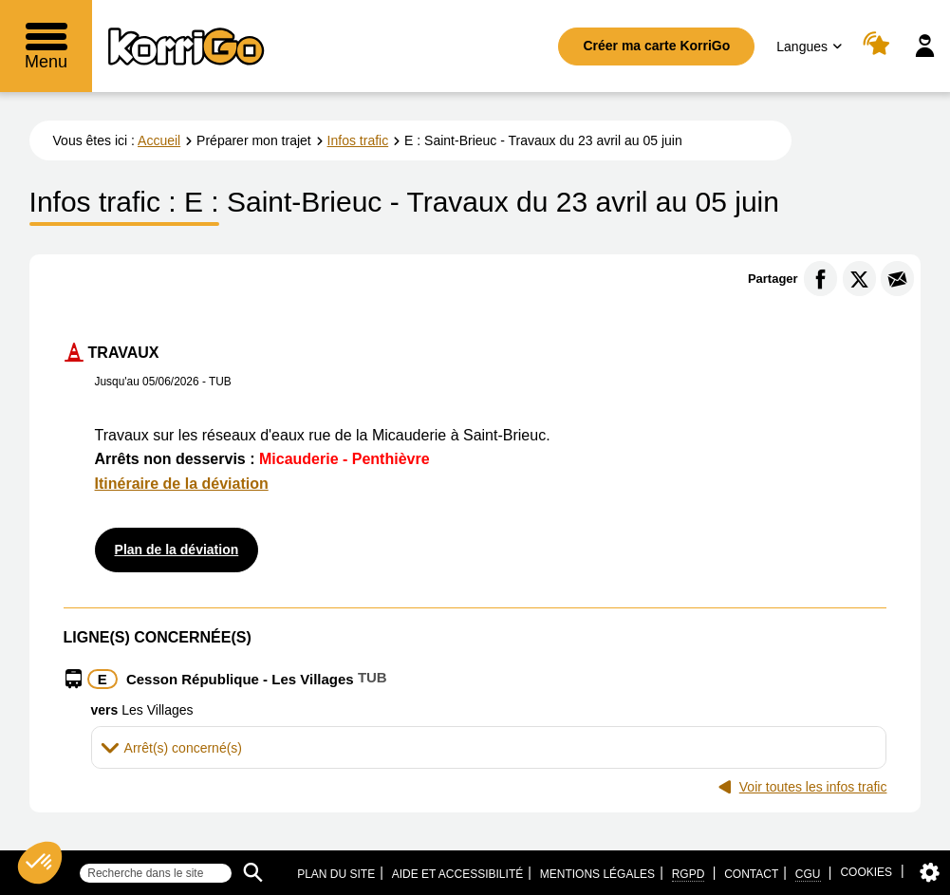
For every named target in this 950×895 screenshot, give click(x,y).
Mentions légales (597, 874)
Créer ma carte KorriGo (656, 45)
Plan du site (336, 874)
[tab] (489, 747)
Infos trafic (358, 140)
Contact (751, 874)
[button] (489, 747)
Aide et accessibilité (458, 874)
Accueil (159, 140)
